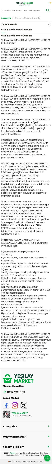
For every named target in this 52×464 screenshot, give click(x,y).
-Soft (11, 461)
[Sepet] (49, 4)
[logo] (24, 4)
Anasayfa (6, 18)
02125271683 (14, 392)
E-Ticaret (17, 461)
